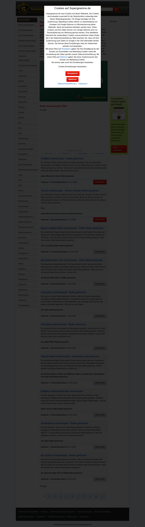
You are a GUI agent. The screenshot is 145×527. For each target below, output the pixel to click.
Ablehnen (64, 57)
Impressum (82, 84)
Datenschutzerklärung (66, 84)
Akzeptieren (66, 49)
